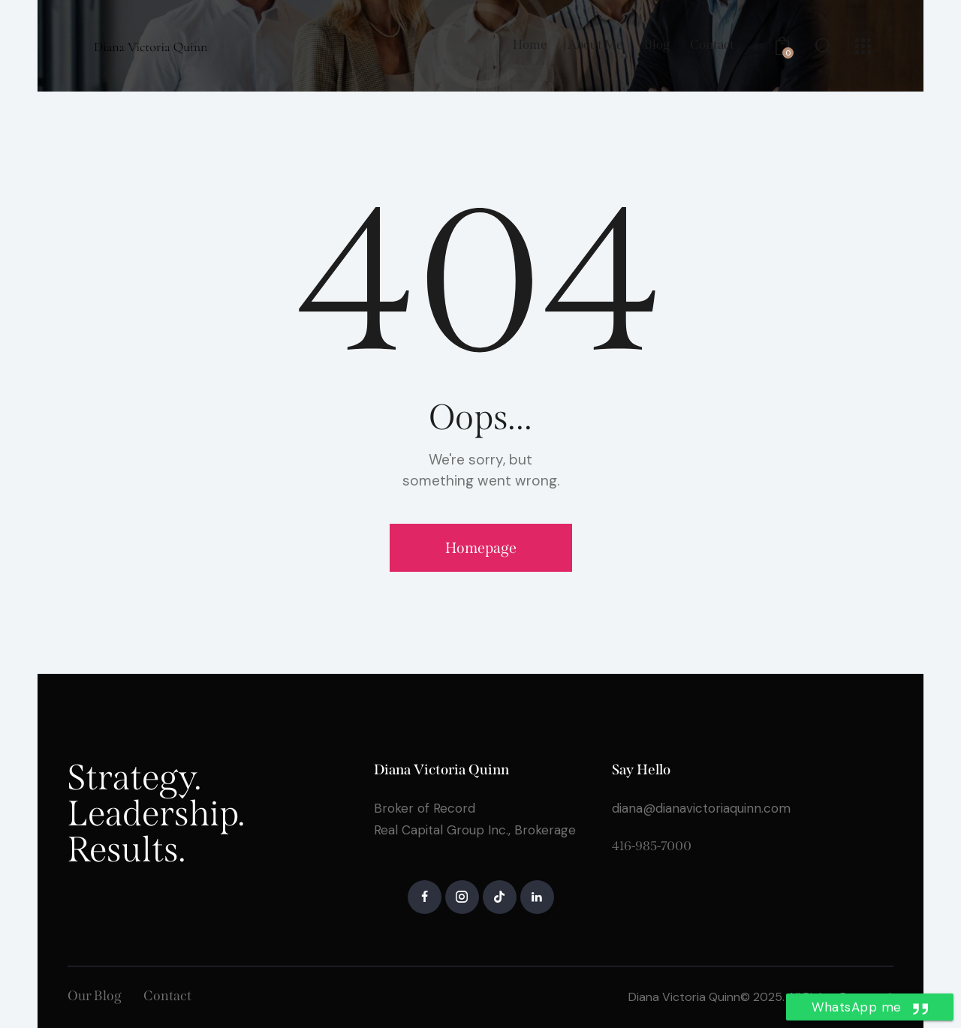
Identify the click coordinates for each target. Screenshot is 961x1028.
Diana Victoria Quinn (684, 997)
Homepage (481, 548)
